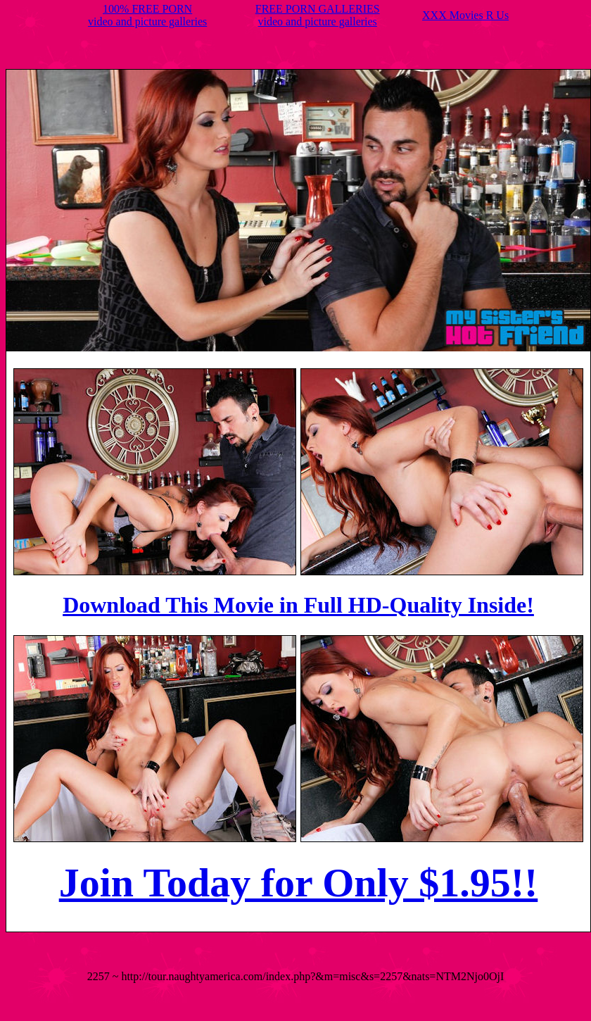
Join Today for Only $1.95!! (298, 883)
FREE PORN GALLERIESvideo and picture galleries (317, 15)
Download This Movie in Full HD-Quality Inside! (298, 605)
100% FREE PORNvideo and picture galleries (147, 15)
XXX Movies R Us (465, 15)
